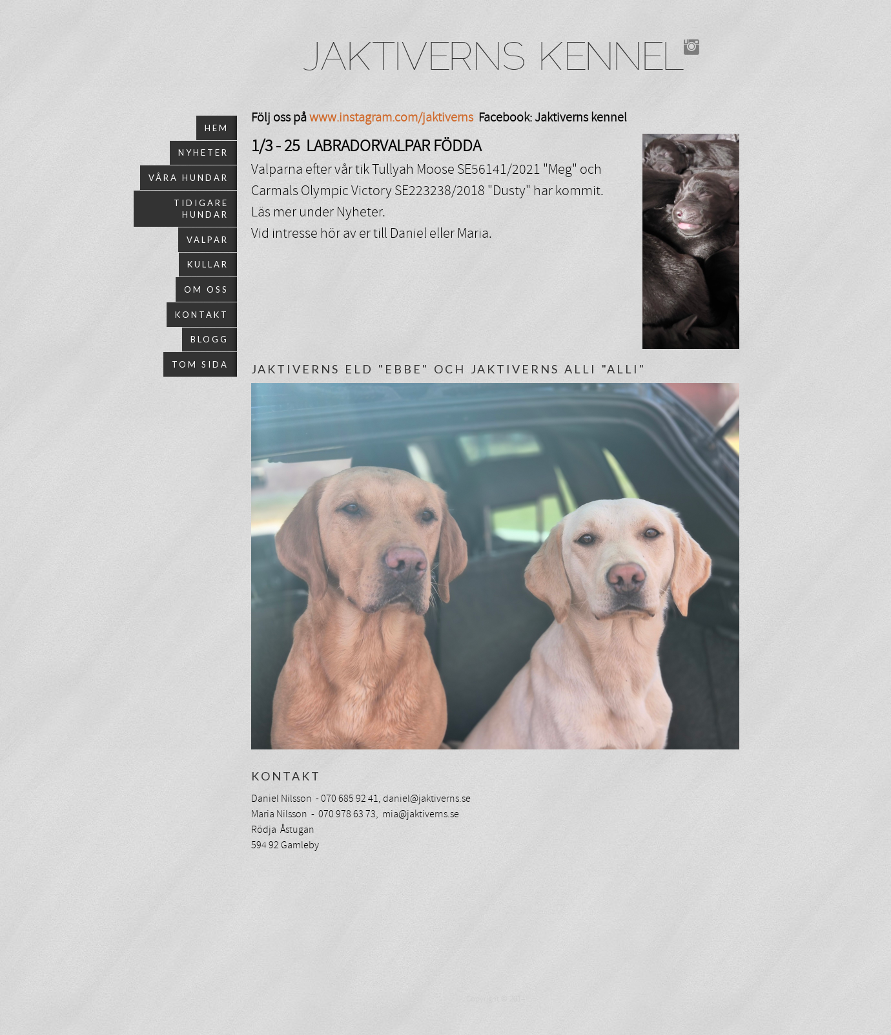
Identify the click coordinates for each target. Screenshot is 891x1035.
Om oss (206, 289)
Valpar (208, 240)
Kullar (208, 264)
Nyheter (203, 152)
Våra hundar (188, 177)
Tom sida (200, 364)
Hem (217, 128)
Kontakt (202, 314)
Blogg (209, 339)
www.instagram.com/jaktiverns (391, 117)
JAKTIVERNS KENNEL (493, 60)
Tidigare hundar (201, 209)
